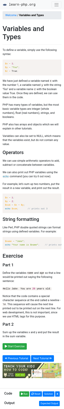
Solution (48, 394)
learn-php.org (19, 4)
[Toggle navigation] (56, 4)
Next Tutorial (42, 357)
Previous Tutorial (16, 357)
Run (24, 394)
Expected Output (49, 403)
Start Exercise (15, 345)
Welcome (11, 15)
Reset (35, 394)
